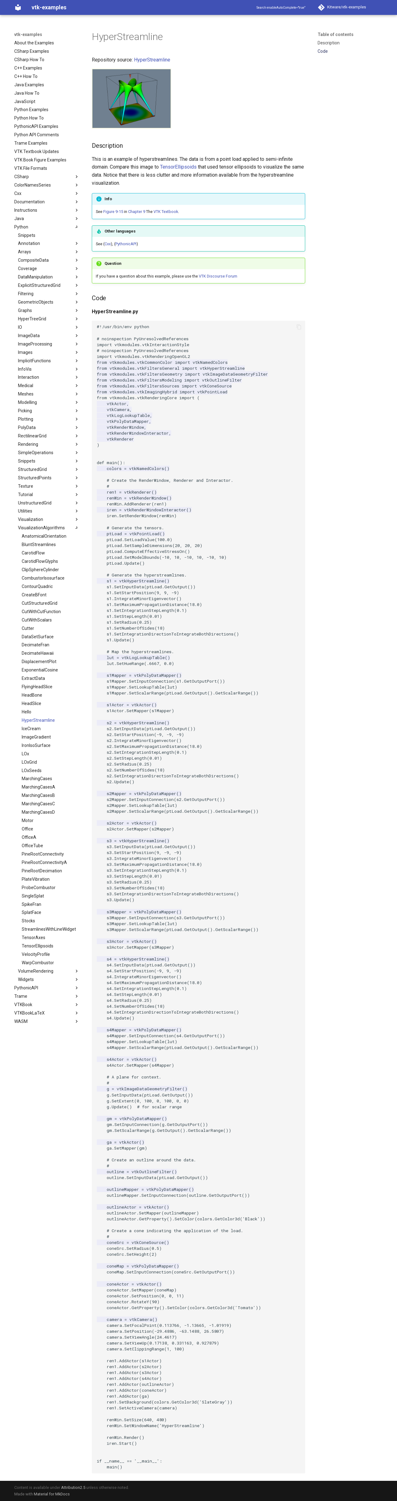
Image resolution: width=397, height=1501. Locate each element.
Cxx (108, 244)
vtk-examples (28, 34)
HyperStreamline (152, 60)
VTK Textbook (166, 211)
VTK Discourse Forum (218, 276)
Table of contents (336, 34)
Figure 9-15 (113, 211)
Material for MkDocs (52, 1494)
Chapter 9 (136, 211)
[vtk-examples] (18, 7)
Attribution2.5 (73, 1487)
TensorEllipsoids (178, 167)
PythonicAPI (125, 244)
